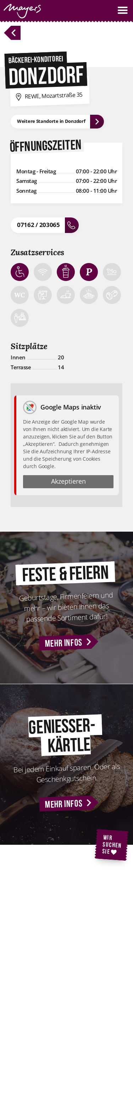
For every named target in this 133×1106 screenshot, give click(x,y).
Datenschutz (53, 1045)
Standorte (50, 994)
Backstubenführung (62, 942)
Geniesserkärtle (57, 952)
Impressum (52, 1035)
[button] (122, 10)
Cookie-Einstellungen (63, 1055)
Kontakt (47, 983)
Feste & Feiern (55, 932)
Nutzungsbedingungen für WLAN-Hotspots (65, 1069)
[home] (20, 11)
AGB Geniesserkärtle (63, 1083)
